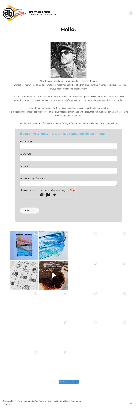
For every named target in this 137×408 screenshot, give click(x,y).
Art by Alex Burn (39, 12)
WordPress (7, 404)
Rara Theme (65, 401)
